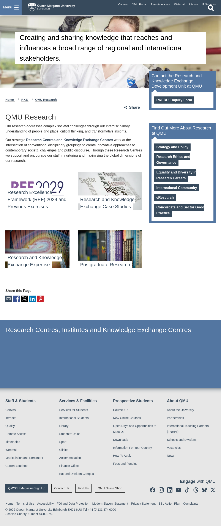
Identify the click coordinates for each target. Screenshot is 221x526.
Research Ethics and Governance (173, 159)
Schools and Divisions (182, 439)
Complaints (190, 503)
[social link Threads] (195, 489)
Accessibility (45, 503)
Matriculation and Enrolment (24, 457)
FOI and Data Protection (73, 503)
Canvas (10, 409)
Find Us (83, 488)
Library (64, 425)
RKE (24, 99)
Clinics (63, 449)
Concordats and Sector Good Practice (180, 210)
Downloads (120, 439)
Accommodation (70, 457)
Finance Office (69, 465)
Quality (10, 425)
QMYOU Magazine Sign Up (26, 488)
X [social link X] (23, 298)
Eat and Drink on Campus (76, 473)
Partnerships (175, 417)
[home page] (59, 8)
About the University (180, 409)
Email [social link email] (8, 298)
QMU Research (46, 99)
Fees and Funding (125, 463)
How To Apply (122, 455)
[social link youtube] (178, 489)
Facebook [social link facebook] (16, 298)
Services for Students (73, 409)
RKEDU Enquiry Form (174, 100)
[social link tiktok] (187, 489)
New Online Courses (127, 417)
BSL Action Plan (169, 503)
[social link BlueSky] (204, 489)
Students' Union (70, 433)
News (171, 455)
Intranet (10, 417)
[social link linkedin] (169, 489)
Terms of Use (25, 503)
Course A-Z (120, 409)
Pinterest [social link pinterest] (38, 298)
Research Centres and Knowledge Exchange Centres (70, 140)
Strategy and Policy (172, 147)
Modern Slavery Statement (110, 503)
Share (134, 107)
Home (10, 99)
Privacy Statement (143, 503)
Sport (62, 441)
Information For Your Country (132, 447)
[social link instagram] (161, 489)
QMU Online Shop (110, 488)
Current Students (16, 465)
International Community (176, 188)
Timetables (12, 441)
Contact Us (61, 488)
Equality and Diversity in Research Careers (176, 175)
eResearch (165, 197)
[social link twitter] (213, 489)
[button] (11, 9)
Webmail (11, 449)
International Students (74, 417)
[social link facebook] (152, 489)
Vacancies (174, 447)
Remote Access (15, 433)
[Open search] (211, 12)
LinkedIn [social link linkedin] (31, 298)
